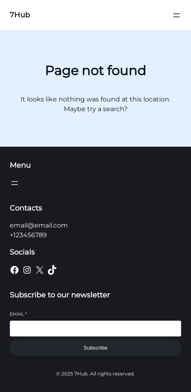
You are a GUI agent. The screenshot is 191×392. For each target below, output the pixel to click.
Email (18, 314)
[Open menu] (176, 15)
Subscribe (95, 348)
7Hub (20, 15)
